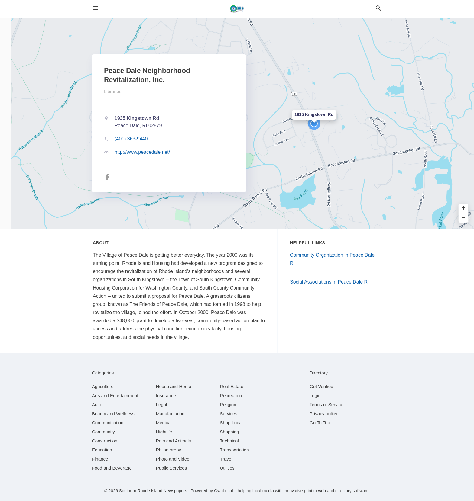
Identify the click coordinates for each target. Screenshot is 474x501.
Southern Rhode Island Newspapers (153, 490)
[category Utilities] (227, 467)
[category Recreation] (231, 395)
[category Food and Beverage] (112, 467)
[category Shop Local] (231, 422)
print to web (315, 490)
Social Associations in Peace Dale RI (329, 281)
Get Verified (321, 386)
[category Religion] (228, 404)
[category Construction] (104, 440)
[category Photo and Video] (173, 458)
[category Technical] (229, 440)
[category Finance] (100, 458)
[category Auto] (96, 404)
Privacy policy (323, 413)
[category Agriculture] (103, 386)
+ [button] (464, 208)
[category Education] (102, 449)
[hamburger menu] (95, 8)
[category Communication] (107, 422)
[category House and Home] (173, 386)
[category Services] (228, 413)
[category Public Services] (171, 467)
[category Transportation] (234, 449)
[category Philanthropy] (168, 449)
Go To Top (320, 422)
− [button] (464, 218)
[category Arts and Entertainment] (115, 395)
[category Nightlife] (164, 431)
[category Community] (103, 431)
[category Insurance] (166, 395)
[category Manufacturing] (170, 413)
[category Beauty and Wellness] (113, 413)
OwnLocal (223, 490)
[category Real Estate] (231, 386)
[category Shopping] (229, 431)
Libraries (113, 91)
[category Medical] (164, 422)
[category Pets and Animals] (173, 440)
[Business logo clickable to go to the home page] (237, 9)
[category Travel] (226, 458)
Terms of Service (326, 404)
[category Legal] (161, 404)
